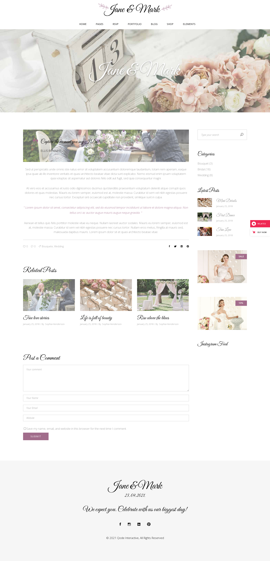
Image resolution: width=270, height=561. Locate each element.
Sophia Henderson (55, 324)
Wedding (203, 175)
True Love (223, 229)
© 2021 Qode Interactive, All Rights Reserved (135, 538)
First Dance (225, 215)
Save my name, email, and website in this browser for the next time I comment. (77, 429)
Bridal (201, 169)
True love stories (36, 318)
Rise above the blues (153, 318)
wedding (59, 246)
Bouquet (203, 163)
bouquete (47, 246)
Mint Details (226, 201)
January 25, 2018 (31, 324)
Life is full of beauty (96, 318)
